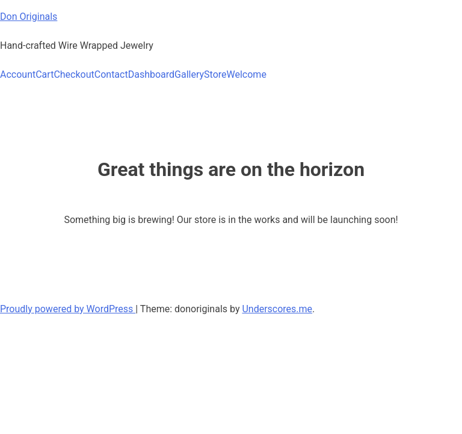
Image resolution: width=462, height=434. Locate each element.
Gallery (189, 74)
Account (17, 74)
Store (215, 74)
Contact (111, 74)
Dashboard (151, 74)
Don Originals (28, 16)
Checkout (74, 74)
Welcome (246, 74)
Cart (44, 74)
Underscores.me (277, 309)
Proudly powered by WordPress (67, 309)
